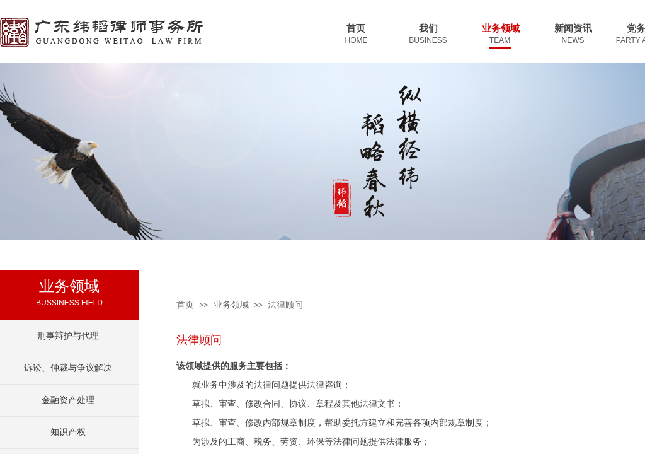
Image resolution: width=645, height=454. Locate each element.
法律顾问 (285, 305)
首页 (185, 305)
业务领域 (231, 305)
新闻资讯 (573, 28)
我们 (428, 28)
